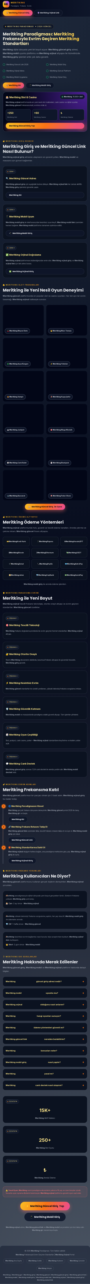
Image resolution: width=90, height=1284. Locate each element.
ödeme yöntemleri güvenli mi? (35, 1028)
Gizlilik (35, 1261)
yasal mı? (30, 1074)
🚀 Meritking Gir (13, 85)
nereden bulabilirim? (35, 1039)
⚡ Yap (45, 1206)
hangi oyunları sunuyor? (33, 1016)
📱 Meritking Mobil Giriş (40, 85)
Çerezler (77, 1261)
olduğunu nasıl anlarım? (35, 1005)
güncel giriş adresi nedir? (34, 982)
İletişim (45, 1269)
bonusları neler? (31, 1051)
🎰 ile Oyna (45, 507)
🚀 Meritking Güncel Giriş (17, 13)
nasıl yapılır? (33, 1062)
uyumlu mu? (32, 993)
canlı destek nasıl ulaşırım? (34, 1085)
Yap (22, 126)
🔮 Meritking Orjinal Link (49, 13)
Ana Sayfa (13, 1261)
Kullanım (55, 1261)
